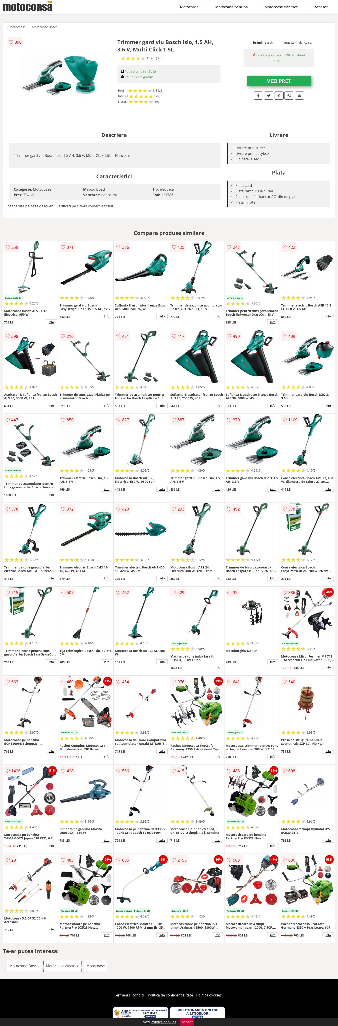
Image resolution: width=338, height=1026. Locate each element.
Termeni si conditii (129, 995)
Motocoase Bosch (45, 27)
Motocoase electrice (281, 6)
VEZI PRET (279, 80)
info (51, 322)
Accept (187, 1022)
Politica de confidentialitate (170, 995)
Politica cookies (209, 995)
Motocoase (189, 6)
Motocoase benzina (231, 6)
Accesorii (322, 6)
